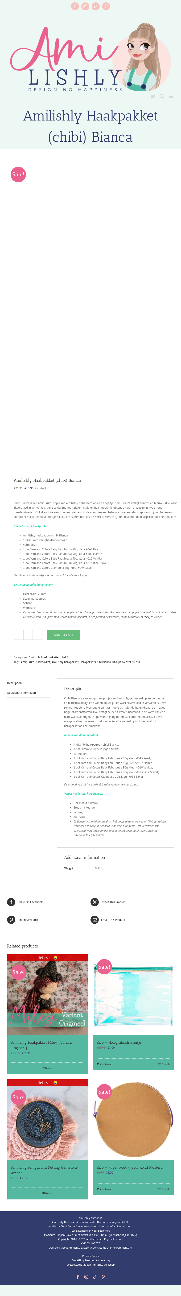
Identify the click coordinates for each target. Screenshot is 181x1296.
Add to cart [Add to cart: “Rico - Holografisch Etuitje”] (106, 1064)
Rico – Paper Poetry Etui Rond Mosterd (130, 1167)
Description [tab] (14, 683)
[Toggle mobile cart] (152, 96)
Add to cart (63, 635)
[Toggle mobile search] (162, 96)
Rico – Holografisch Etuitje (119, 1042)
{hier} (147, 617)
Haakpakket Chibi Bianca (95, 662)
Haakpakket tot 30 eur (126, 662)
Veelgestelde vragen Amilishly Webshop (91, 1264)
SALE (65, 657)
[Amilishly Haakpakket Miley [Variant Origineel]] (47, 994)
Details (49, 1068)
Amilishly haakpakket (64, 662)
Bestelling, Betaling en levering (91, 1260)
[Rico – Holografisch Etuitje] (133, 994)
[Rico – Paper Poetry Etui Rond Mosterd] (133, 1119)
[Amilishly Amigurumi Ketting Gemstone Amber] (47, 1119)
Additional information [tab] (21, 693)
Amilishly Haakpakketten (44, 657)
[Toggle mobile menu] (171, 96)
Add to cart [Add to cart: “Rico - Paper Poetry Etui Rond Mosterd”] (106, 1189)
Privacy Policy (90, 1256)
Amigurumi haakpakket (35, 662)
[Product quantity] (28, 635)
